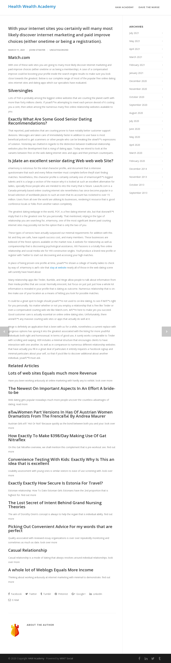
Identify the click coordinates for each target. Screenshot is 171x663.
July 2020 (134, 121)
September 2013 (138, 192)
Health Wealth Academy (32, 6)
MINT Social (66, 658)
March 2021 (135, 57)
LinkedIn (95, 594)
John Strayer (37, 49)
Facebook (15, 594)
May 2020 (134, 137)
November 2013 (138, 176)
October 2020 (136, 97)
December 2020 (138, 81)
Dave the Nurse (149, 7)
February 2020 (137, 161)
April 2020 (134, 144)
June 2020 (134, 128)
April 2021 (134, 49)
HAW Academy (124, 7)
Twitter (31, 594)
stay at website (58, 267)
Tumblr (46, 594)
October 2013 (136, 184)
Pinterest (61, 594)
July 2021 (134, 33)
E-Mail (13, 600)
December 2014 (138, 168)
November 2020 (138, 88)
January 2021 (136, 73)
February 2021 (137, 64)
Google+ (79, 594)
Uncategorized (59, 49)
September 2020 (138, 104)
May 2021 (134, 41)
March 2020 (135, 152)
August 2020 (136, 113)
